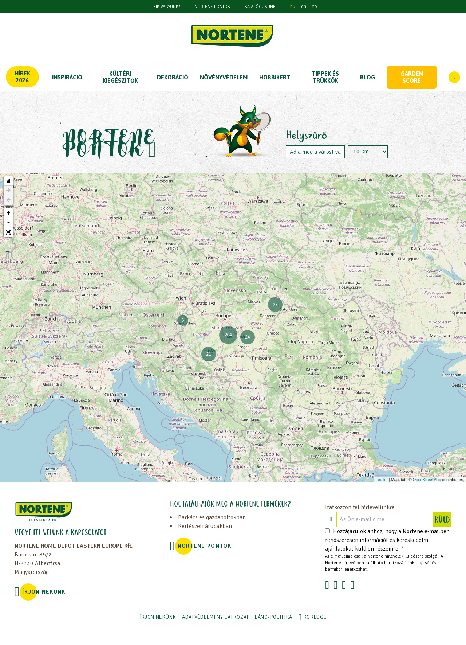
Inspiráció (67, 77)
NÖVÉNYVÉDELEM (224, 77)
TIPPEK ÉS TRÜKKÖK (325, 77)
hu (292, 6)
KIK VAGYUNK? (166, 6)
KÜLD (442, 519)
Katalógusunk (260, 6)
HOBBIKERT (275, 77)
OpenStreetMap (427, 479)
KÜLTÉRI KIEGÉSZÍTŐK (120, 77)
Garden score (412, 77)
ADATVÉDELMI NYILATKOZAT (215, 617)
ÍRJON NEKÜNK (43, 591)
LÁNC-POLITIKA (273, 617)
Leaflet (382, 479)
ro (314, 6)
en (303, 6)
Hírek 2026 (22, 76)
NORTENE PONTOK (212, 6)
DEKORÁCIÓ (172, 77)
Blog (367, 77)
